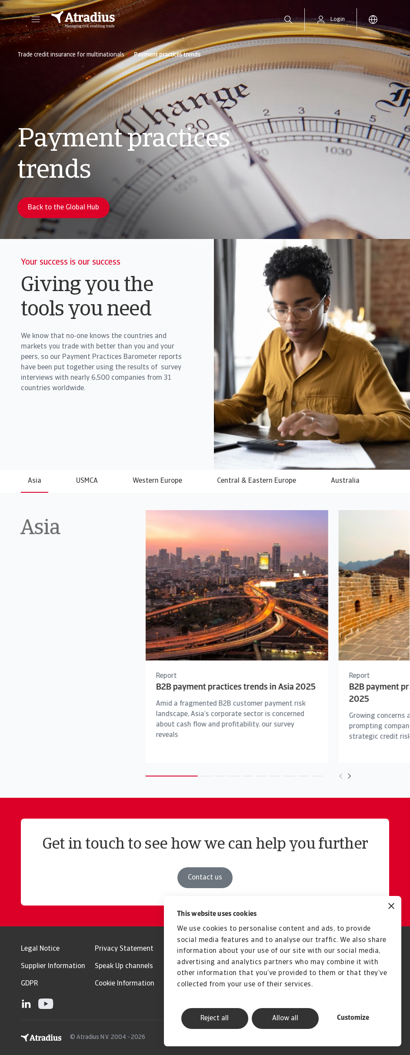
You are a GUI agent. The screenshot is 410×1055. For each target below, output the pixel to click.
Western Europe (157, 481)
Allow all (285, 1018)
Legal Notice (40, 949)
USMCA (87, 481)
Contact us (205, 877)
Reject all (214, 1018)
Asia (34, 481)
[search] (288, 20)
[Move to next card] (327, 776)
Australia (345, 481)
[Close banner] (391, 907)
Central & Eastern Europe (256, 481)
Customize (353, 1018)
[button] (35, 19)
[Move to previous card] (318, 776)
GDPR (29, 983)
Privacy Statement (124, 949)
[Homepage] (157, 19)
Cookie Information (124, 983)
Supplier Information (53, 966)
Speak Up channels (124, 966)
